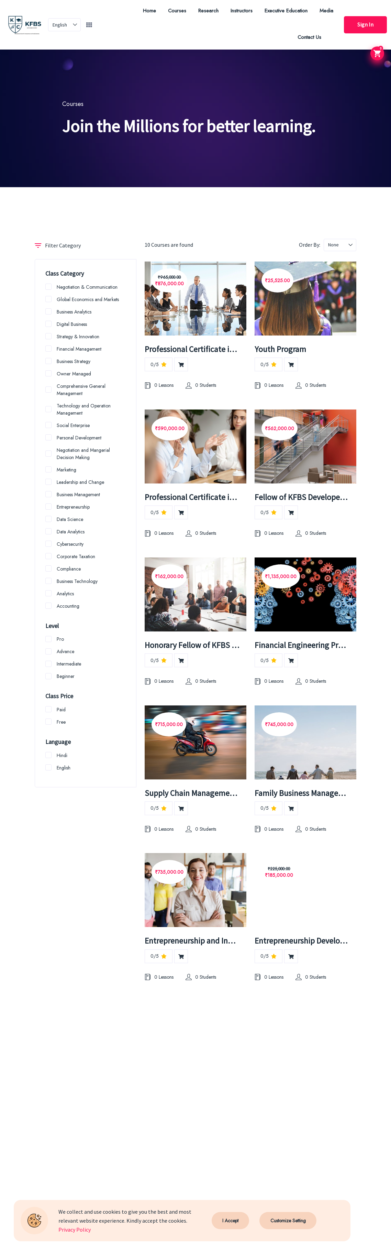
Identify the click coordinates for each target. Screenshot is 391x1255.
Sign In (365, 24)
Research (208, 10)
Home (148, 10)
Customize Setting (288, 1220)
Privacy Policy (74, 1229)
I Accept (230, 1220)
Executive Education (285, 10)
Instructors (241, 10)
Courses (176, 10)
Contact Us (309, 37)
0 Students (201, 385)
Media (326, 10)
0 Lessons (159, 385)
